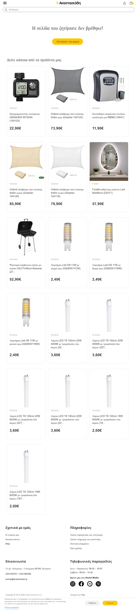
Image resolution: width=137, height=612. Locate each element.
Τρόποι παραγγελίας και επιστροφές (86, 541)
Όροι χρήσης (76, 555)
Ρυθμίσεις (92, 603)
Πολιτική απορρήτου (79, 550)
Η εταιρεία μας (12, 541)
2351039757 (11, 580)
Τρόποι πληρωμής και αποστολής (85, 546)
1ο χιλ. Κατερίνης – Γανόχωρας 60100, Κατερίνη (28, 575)
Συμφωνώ (110, 603)
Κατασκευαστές (13, 546)
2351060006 (25, 580)
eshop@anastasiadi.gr (16, 586)
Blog (8, 550)
